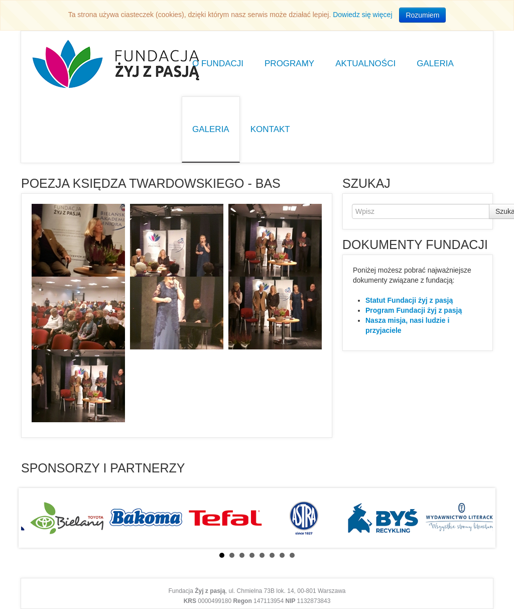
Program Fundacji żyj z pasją (413, 310)
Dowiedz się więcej (362, 15)
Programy (289, 63)
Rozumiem (422, 15)
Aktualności (365, 63)
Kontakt (270, 129)
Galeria (435, 63)
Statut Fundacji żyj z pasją (409, 300)
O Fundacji (217, 63)
